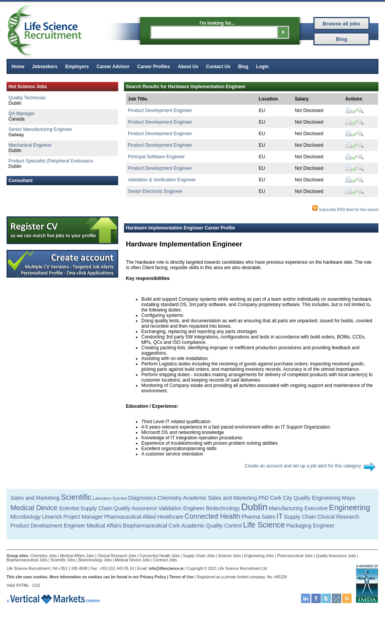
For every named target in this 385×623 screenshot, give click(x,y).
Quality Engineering (316, 498)
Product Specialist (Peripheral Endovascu (51, 161)
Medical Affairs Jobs (77, 556)
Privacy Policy (153, 577)
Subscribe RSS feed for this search (345, 210)
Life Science (264, 525)
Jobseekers (44, 66)
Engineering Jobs (259, 556)
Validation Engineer (181, 508)
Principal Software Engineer (156, 156)
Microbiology (25, 517)
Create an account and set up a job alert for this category (303, 466)
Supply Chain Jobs (199, 556)
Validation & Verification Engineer (162, 180)
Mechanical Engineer (30, 145)
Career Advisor (113, 66)
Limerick (52, 517)
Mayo (348, 498)
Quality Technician (27, 97)
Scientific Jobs (62, 560)
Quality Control (224, 526)
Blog (243, 66)
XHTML (22, 585)
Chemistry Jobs (43, 556)
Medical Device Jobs (132, 560)
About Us (188, 66)
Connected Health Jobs (160, 556)
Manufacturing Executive (298, 508)
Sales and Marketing (35, 498)
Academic (194, 498)
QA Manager (21, 113)
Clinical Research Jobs (117, 556)
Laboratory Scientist (110, 498)
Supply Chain (96, 508)
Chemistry (169, 498)
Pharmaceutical (122, 517)
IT (279, 516)
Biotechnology (223, 508)
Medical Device (33, 508)
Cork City (281, 498)
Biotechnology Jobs (95, 560)
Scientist (69, 508)
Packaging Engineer (310, 526)
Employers (77, 66)
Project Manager (83, 517)
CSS (36, 585)
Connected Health (212, 516)
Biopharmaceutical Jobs (27, 560)
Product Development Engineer (160, 110)
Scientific (76, 497)
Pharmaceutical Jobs (295, 556)
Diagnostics (142, 498)
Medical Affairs (104, 526)
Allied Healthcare (162, 517)
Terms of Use (181, 577)
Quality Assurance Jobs (336, 556)
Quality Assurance (135, 508)
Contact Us (218, 66)
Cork (174, 526)
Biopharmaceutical (145, 526)
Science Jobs (229, 556)
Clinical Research (338, 517)
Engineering (349, 507)
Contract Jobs (165, 560)
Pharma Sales (258, 517)
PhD (263, 498)
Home (18, 66)
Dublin (254, 507)
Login (262, 66)
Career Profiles (153, 66)
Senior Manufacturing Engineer (40, 129)
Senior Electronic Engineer (155, 191)
